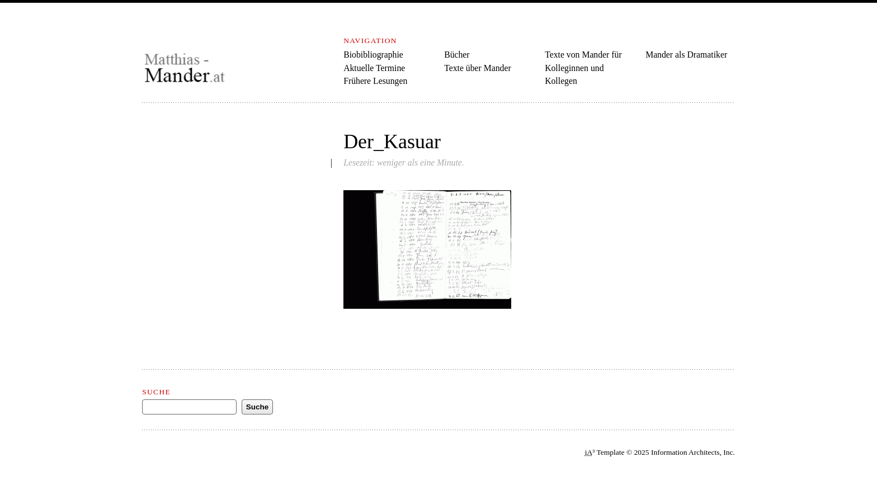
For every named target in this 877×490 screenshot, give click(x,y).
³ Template (605, 452)
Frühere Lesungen (375, 81)
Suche (156, 392)
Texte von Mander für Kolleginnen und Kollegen (583, 68)
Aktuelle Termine (374, 68)
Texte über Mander (477, 68)
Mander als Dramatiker (686, 54)
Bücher (456, 54)
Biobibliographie (373, 54)
